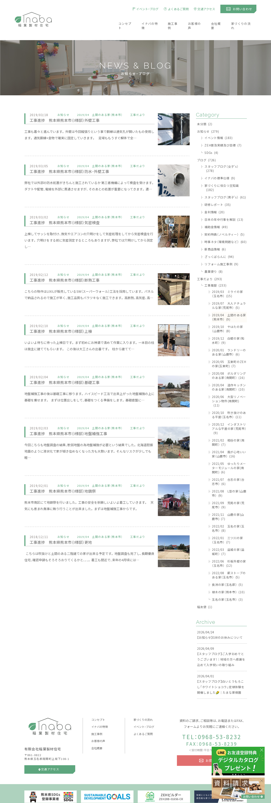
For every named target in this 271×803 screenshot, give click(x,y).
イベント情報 (218, 125)
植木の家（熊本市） (228, 579)
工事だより (209, 266)
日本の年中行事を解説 (223, 207)
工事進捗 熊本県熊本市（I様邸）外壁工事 (70, 107)
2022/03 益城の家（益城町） (228, 539)
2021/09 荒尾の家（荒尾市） (228, 492)
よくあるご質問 (143, 721)
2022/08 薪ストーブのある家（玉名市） (229, 562)
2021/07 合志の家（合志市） (228, 469)
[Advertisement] (107, 592)
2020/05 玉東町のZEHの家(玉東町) (229, 351)
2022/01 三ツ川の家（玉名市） (227, 527)
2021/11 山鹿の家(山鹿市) (228, 504)
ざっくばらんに (219, 244)
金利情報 (214, 199)
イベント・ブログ (143, 714)
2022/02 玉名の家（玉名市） (228, 516)
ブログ (206, 147)
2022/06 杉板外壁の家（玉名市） (229, 551)
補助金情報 (216, 214)
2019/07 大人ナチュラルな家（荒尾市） (229, 293)
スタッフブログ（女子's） (221, 156)
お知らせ (208, 119)
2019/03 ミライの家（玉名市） (227, 281)
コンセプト (122, 19)
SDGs (211, 140)
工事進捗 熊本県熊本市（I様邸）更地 (66, 529)
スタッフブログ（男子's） (225, 185)
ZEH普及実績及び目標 (223, 133)
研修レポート (217, 192)
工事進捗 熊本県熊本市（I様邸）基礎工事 (70, 369)
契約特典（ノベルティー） (224, 222)
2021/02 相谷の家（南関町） (228, 430)
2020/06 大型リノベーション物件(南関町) (229, 388)
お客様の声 (196, 19)
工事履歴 (215, 273)
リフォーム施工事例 (221, 251)
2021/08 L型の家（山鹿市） (229, 481)
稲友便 (204, 594)
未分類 (204, 111)
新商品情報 (215, 237)
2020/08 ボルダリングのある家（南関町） (229, 363)
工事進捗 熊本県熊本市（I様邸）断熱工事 (70, 267)
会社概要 (218, 19)
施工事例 (173, 19)
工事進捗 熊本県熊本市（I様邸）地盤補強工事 (75, 421)
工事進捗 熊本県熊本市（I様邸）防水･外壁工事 (76, 158)
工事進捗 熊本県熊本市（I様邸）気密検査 (70, 210)
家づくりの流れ (244, 19)
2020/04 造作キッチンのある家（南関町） (229, 374)
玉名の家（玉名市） (227, 587)
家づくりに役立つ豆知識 (221, 175)
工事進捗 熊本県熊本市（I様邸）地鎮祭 (68, 478)
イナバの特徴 (148, 19)
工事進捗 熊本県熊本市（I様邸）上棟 (66, 318)
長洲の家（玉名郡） (227, 572)
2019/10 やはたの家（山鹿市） (227, 316)
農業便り (213, 259)
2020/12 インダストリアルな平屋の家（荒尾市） (229, 416)
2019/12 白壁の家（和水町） (228, 328)
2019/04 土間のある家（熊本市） (229, 304)
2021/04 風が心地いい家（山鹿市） (229, 441)
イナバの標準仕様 (219, 165)
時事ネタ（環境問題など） (225, 229)
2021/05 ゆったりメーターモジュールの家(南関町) (229, 455)
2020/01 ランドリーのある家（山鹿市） (229, 339)
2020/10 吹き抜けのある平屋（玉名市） (229, 402)
